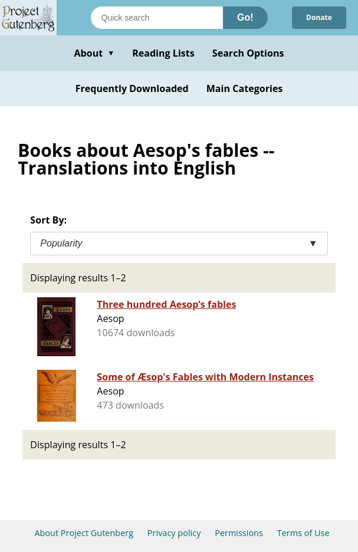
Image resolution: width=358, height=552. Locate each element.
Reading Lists (163, 53)
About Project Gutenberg (83, 532)
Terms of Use (303, 532)
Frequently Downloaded (132, 88)
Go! (245, 17)
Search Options (248, 53)
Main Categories (244, 88)
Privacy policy (174, 532)
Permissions (239, 532)
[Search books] (157, 17)
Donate (319, 17)
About (94, 53)
